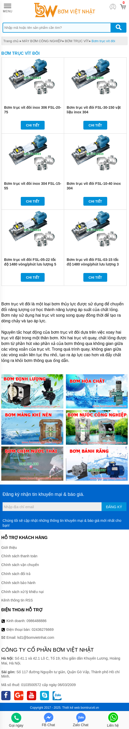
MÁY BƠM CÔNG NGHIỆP (42, 41)
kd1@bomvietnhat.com (35, 637)
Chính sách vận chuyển (20, 565)
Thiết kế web (71, 707)
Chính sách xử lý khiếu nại (22, 592)
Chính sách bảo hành (18, 583)
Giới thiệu (9, 547)
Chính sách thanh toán (19, 556)
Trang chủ (10, 41)
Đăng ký (114, 507)
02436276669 (43, 629)
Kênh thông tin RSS (17, 600)
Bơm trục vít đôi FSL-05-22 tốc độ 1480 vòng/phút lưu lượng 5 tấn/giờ (30, 264)
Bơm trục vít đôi (103, 41)
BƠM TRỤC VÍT (77, 41)
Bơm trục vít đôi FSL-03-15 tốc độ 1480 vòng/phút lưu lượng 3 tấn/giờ (93, 264)
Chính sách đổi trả (16, 574)
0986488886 (37, 621)
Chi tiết (32, 125)
